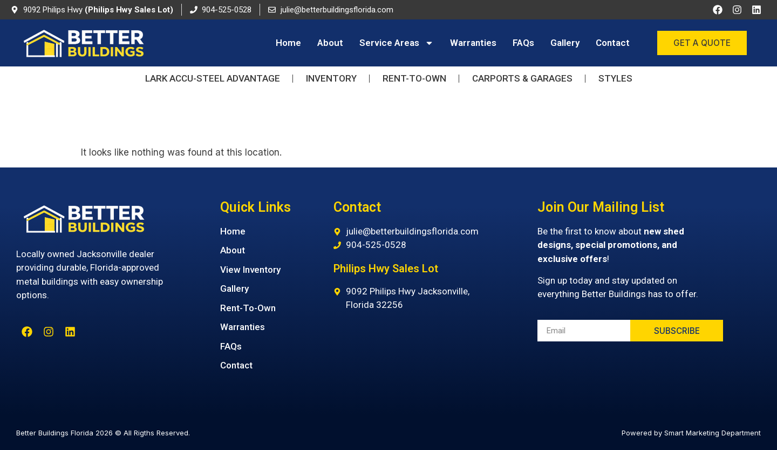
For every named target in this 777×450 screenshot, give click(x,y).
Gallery (565, 42)
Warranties (473, 42)
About (330, 42)
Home (288, 42)
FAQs (523, 42)
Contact (613, 42)
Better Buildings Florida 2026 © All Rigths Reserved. (103, 432)
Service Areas (396, 43)
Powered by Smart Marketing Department (691, 432)
